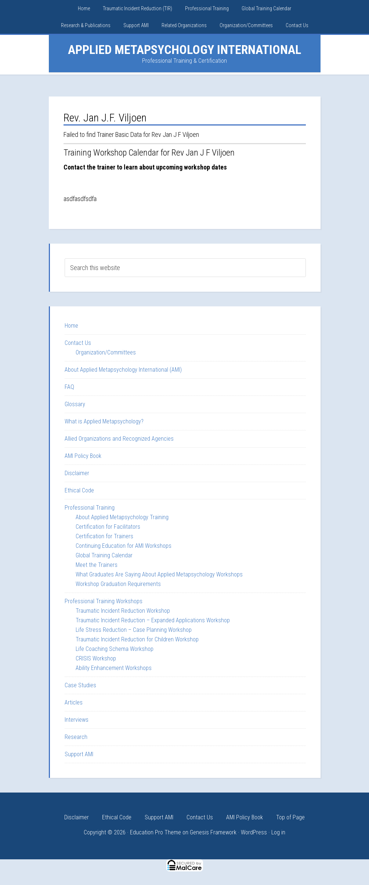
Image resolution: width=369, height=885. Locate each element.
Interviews (76, 719)
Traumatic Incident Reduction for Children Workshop (137, 639)
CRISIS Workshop (96, 658)
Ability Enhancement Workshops (114, 667)
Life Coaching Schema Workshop (114, 648)
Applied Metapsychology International (184, 49)
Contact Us (78, 342)
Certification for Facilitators (108, 526)
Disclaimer (77, 473)
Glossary (75, 404)
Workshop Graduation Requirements (118, 583)
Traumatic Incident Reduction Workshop (123, 610)
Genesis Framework (213, 832)
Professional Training (90, 507)
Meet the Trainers (96, 564)
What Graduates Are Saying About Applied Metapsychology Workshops (159, 574)
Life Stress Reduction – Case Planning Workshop (134, 629)
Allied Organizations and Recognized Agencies (119, 438)
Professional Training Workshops (103, 601)
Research (76, 736)
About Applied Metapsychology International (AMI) (123, 369)
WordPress (254, 832)
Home (71, 325)
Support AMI (79, 754)
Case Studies (80, 685)
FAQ (69, 386)
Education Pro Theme (155, 832)
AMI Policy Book (83, 455)
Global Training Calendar (104, 555)
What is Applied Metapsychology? (104, 421)
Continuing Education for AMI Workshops (123, 545)
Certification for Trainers (104, 536)
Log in (278, 832)
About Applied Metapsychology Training (122, 517)
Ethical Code (79, 490)
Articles (74, 702)
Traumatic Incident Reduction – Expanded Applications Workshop (153, 620)
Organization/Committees (106, 352)
